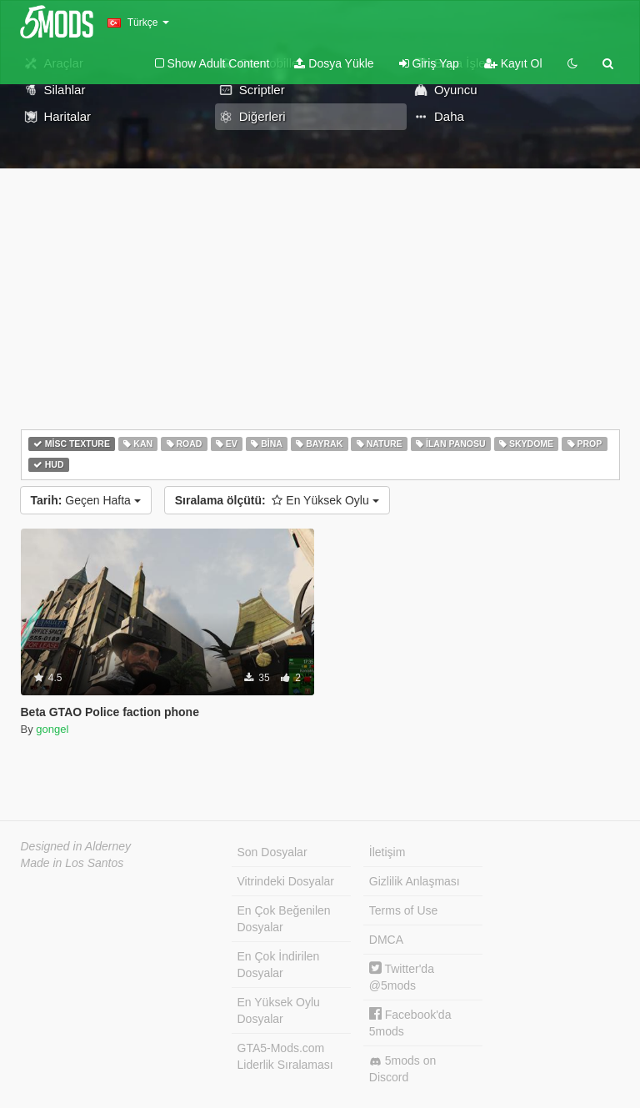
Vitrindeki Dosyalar (286, 881)
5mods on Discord (402, 1069)
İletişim (387, 852)
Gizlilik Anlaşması (414, 881)
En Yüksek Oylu (277, 500)
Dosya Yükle (333, 63)
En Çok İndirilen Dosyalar (279, 965)
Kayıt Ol (513, 63)
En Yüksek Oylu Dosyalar (279, 1010)
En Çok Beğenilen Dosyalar (284, 919)
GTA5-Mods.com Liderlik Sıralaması (285, 1056)
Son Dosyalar (273, 852)
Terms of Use (403, 910)
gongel (52, 729)
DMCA (386, 939)
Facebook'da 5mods (410, 1022)
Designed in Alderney (76, 846)
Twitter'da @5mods (401, 976)
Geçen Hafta (86, 500)
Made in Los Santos (72, 863)
